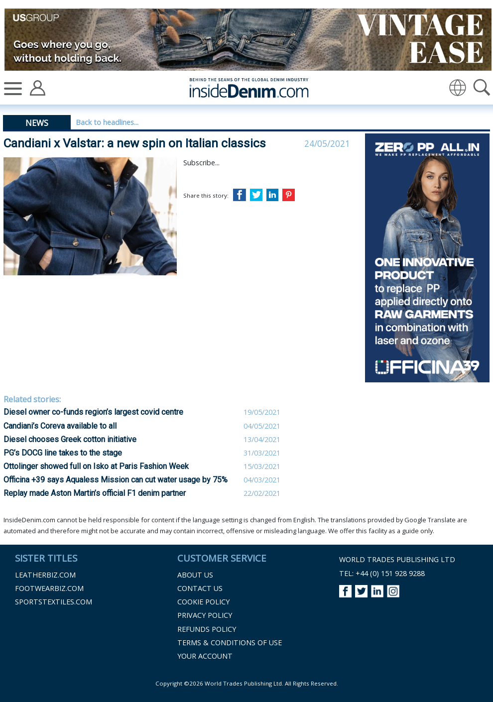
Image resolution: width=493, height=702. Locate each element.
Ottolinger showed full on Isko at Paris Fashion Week (96, 466)
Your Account (205, 656)
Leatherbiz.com (45, 575)
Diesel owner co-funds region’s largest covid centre (93, 412)
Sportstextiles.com (53, 601)
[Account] (37, 87)
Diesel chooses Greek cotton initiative (69, 439)
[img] (457, 87)
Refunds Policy (206, 629)
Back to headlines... (107, 122)
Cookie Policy (203, 601)
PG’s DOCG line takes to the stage (62, 453)
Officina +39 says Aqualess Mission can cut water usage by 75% (115, 479)
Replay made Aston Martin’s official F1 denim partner (94, 493)
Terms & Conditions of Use (229, 642)
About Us (195, 575)
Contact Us (200, 588)
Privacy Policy (204, 615)
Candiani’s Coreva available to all (60, 426)
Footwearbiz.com (49, 588)
